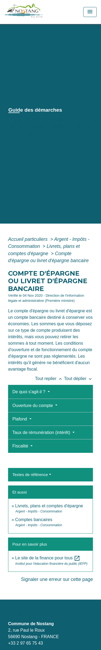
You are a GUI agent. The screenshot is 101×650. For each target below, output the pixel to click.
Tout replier (49, 378)
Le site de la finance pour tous (47, 558)
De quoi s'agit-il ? (29, 391)
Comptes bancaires (33, 519)
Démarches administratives (40, 126)
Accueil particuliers (28, 239)
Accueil (17, 119)
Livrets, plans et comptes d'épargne (49, 506)
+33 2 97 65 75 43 (25, 643)
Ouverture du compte (33, 405)
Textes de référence (30, 474)
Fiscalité (20, 446)
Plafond (20, 419)
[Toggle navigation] (90, 12)
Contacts (17, 613)
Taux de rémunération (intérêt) (41, 432)
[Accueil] (35, 12)
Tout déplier (78, 378)
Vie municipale (49, 119)
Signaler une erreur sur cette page (57, 579)
